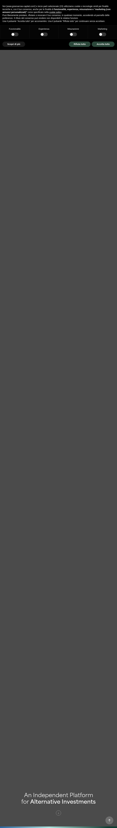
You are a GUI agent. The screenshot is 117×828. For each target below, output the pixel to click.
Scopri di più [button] (13, 44)
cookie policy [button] (55, 12)
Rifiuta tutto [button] (80, 44)
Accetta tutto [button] (103, 44)
